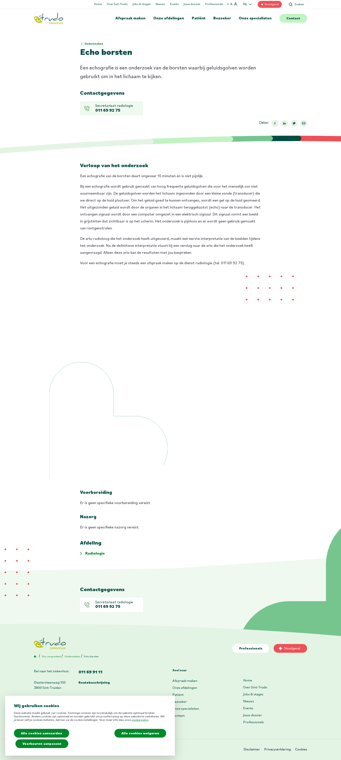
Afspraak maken (130, 18)
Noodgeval (272, 4)
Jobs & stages (142, 4)
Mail (303, 123)
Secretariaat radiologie (118, 108)
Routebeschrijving (94, 682)
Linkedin (284, 123)
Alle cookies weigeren (140, 733)
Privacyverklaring (277, 749)
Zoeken (299, 4)
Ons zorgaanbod (51, 656)
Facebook (274, 123)
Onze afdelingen (168, 18)
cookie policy (140, 720)
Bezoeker (222, 18)
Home (98, 4)
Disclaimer (252, 749)
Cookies (301, 749)
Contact (293, 18)
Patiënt (199, 18)
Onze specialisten (255, 18)
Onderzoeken (93, 44)
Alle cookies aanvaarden (41, 733)
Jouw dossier (192, 4)
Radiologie (95, 554)
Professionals (214, 4)
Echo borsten (91, 656)
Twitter (294, 123)
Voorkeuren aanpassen (42, 744)
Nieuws (160, 4)
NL (245, 4)
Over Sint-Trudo (117, 4)
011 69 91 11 (90, 672)
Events (174, 4)
